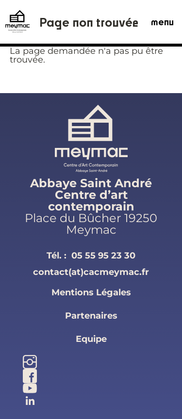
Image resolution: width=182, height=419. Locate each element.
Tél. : (91, 255)
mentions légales (91, 292)
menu (162, 22)
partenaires (91, 315)
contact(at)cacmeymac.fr (91, 272)
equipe (91, 339)
